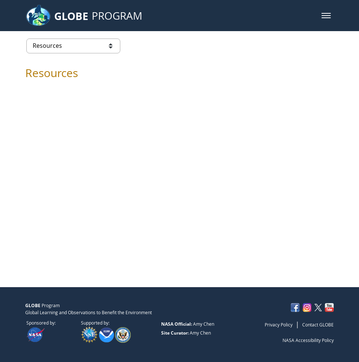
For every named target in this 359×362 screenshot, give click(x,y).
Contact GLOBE (318, 325)
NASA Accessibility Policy (308, 340)
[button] (326, 15)
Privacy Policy (279, 325)
